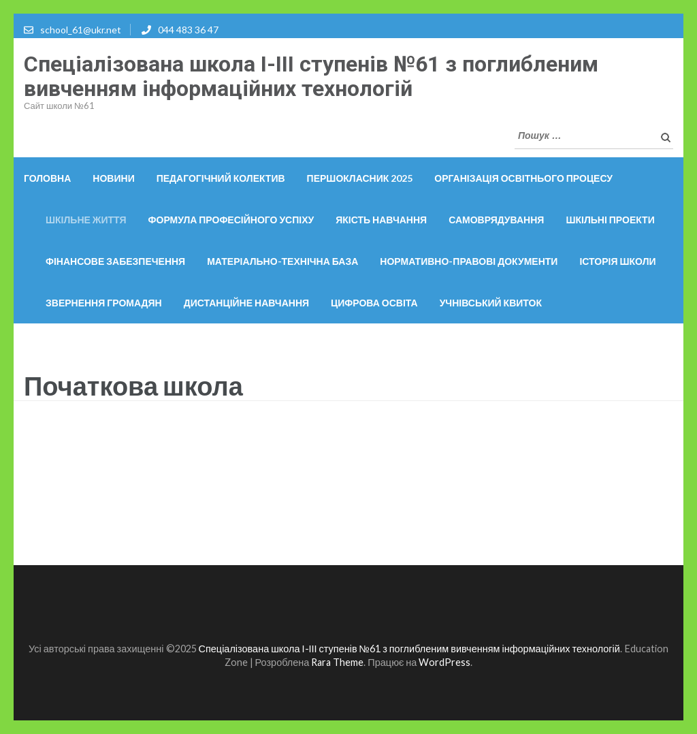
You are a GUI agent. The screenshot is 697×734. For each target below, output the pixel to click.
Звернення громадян (104, 302)
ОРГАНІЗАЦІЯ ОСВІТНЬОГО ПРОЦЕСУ (523, 178)
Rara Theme (337, 662)
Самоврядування (496, 219)
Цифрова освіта (374, 302)
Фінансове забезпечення (115, 261)
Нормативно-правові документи (468, 261)
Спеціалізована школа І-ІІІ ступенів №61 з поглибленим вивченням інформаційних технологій (311, 76)
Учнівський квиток (491, 302)
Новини (113, 178)
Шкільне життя (86, 219)
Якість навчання (381, 219)
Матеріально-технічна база (282, 261)
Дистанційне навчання (246, 302)
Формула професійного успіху (231, 219)
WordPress (444, 662)
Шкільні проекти (610, 219)
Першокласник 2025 (360, 178)
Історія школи (617, 261)
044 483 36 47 (188, 29)
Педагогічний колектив (221, 178)
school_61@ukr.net (80, 29)
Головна (47, 178)
